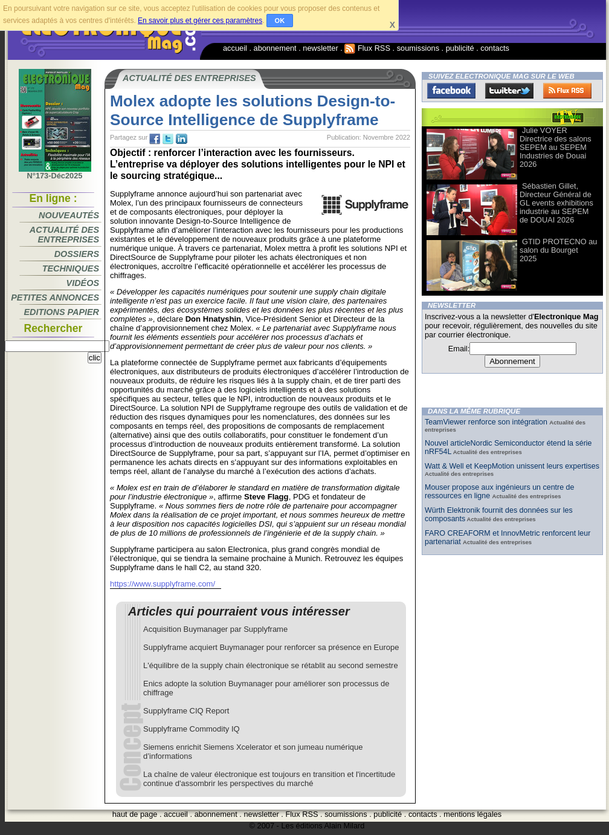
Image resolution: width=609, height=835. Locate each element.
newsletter (320, 48)
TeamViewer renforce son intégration (487, 422)
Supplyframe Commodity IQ (191, 728)
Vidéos (82, 283)
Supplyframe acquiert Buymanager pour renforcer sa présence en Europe (271, 647)
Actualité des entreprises (64, 234)
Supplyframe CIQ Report (186, 710)
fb (155, 139)
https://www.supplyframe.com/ (162, 583)
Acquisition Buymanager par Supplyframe (215, 629)
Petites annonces (55, 297)
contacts (494, 48)
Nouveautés (69, 215)
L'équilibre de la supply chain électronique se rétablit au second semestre (270, 665)
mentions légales (472, 814)
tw (168, 139)
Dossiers (76, 254)
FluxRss (567, 91)
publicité (460, 48)
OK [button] (280, 20)
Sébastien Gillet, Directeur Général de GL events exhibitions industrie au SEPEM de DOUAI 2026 (556, 202)
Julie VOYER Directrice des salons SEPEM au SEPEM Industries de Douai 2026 (555, 147)
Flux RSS (367, 48)
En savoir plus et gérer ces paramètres (200, 20)
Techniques (70, 268)
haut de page (135, 814)
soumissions (418, 48)
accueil (235, 48)
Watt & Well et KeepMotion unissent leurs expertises (512, 466)
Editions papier (61, 312)
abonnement (275, 48)
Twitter (509, 91)
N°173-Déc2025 (55, 172)
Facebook (451, 91)
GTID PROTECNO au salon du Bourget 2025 (558, 250)
